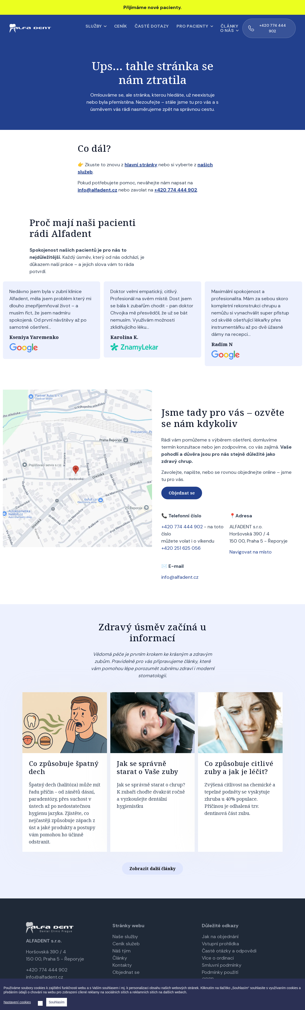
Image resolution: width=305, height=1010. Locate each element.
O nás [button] (221, 28)
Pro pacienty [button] (160, 28)
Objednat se (182, 492)
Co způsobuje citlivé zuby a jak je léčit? (239, 766)
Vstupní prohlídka (220, 943)
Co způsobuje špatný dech (63, 766)
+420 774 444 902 (281, 27)
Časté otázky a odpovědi (229, 950)
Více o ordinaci (218, 957)
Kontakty (122, 964)
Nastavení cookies (17, 1002)
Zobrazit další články (152, 868)
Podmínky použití (220, 972)
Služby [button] (61, 28)
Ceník (88, 28)
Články (197, 28)
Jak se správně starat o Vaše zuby (147, 766)
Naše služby (125, 936)
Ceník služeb (126, 943)
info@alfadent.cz (44, 976)
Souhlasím (56, 1002)
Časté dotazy (119, 28)
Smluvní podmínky (221, 964)
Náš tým (121, 950)
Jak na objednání (220, 936)
